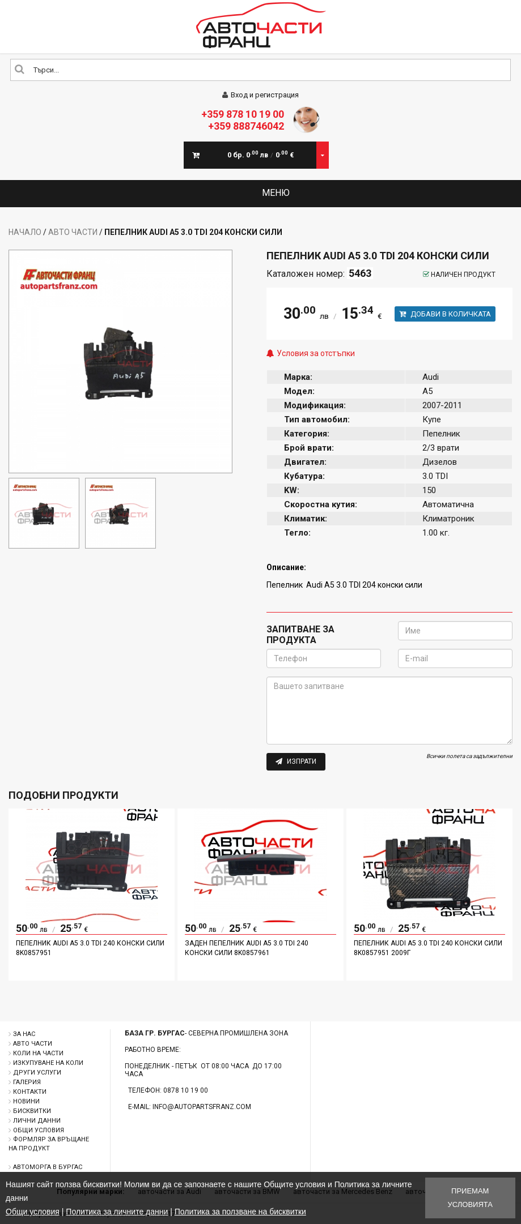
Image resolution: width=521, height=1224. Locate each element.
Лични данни (37, 1120)
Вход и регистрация (260, 95)
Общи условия (38, 1130)
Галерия (27, 1082)
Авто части (73, 232)
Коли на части (38, 1053)
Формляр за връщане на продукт (49, 1144)
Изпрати (296, 761)
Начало (25, 232)
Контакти (29, 1091)
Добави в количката (445, 314)
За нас (24, 1034)
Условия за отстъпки (316, 353)
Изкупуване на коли (48, 1063)
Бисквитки (32, 1111)
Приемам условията (470, 1198)
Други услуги (37, 1072)
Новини (26, 1101)
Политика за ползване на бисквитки (240, 1211)
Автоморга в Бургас (47, 1167)
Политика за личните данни (117, 1211)
